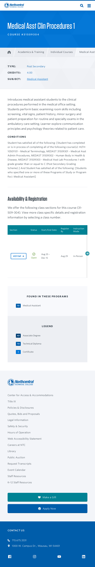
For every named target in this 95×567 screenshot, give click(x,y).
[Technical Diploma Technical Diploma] (32, 343)
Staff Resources (17, 476)
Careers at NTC (16, 445)
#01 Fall (17, 256)
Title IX (12, 401)
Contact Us (16, 530)
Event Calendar (17, 470)
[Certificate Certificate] (28, 351)
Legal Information (18, 420)
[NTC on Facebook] (10, 557)
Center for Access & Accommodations (30, 395)
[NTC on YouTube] (60, 557)
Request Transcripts (19, 463)
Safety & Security (18, 426)
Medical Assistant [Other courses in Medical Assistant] (37, 79)
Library (12, 451)
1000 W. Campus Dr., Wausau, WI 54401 (34, 545)
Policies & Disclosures (21, 407)
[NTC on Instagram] (35, 557)
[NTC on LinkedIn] (84, 557)
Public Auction (16, 457)
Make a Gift (47, 497)
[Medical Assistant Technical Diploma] (32, 305)
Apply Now (47, 508)
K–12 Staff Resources (20, 482)
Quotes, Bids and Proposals (24, 414)
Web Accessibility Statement (24, 438)
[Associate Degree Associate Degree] (31, 335)
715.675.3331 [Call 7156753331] (17, 540)
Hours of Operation (19, 432)
